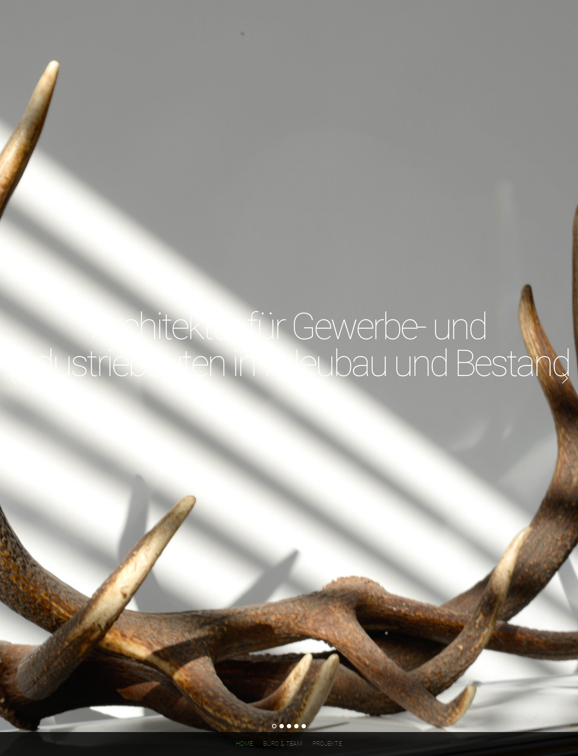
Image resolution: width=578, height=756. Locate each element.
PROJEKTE (327, 743)
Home (244, 743)
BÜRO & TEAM (282, 743)
